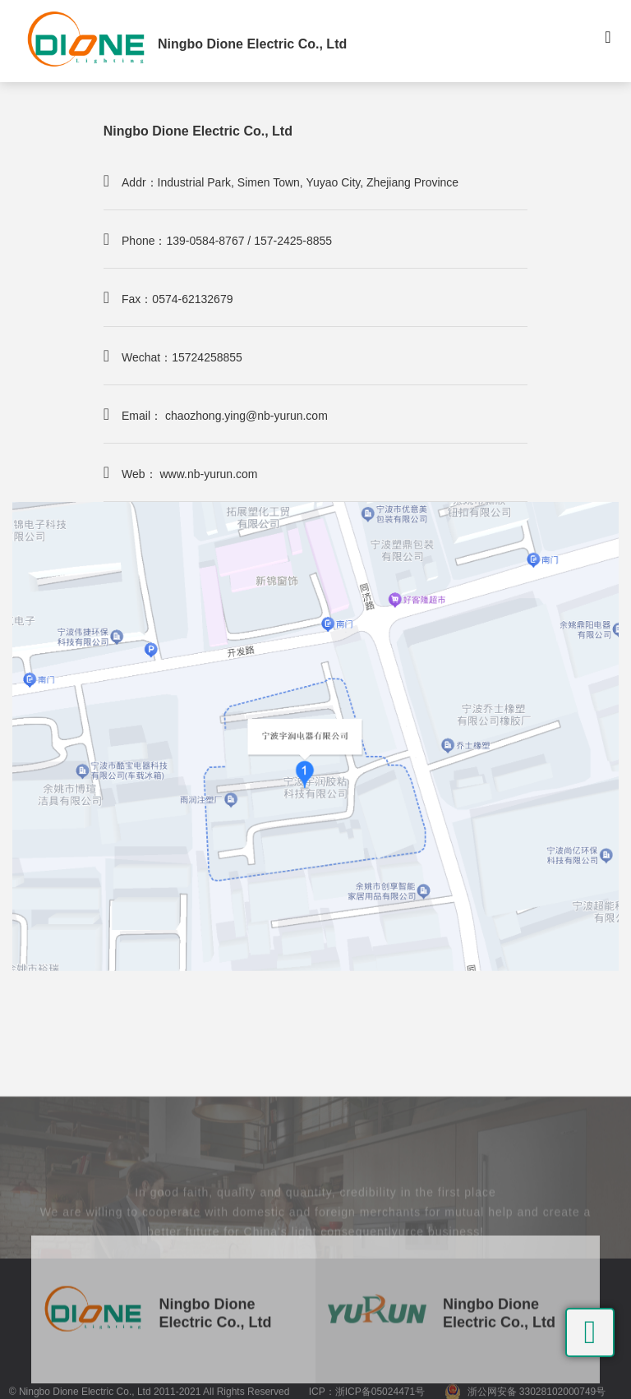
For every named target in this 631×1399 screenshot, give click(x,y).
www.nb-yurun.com (208, 474)
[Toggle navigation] (608, 41)
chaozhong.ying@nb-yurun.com (246, 415)
